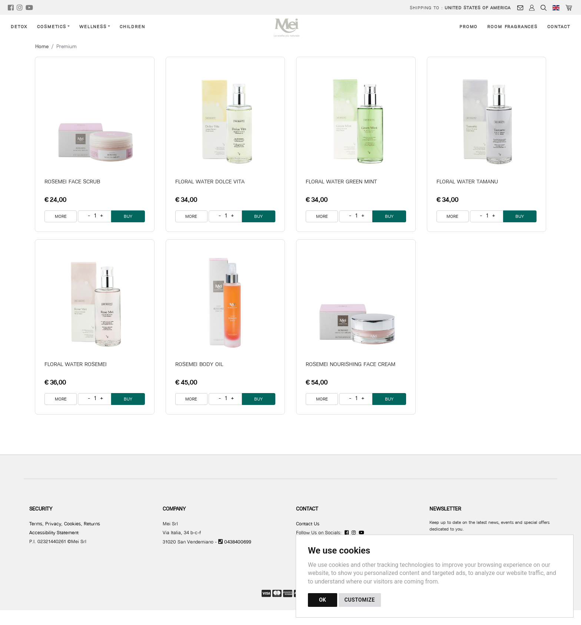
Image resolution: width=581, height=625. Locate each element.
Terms (35, 523)
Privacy (53, 523)
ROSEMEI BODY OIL (199, 364)
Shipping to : (460, 7)
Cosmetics (51, 26)
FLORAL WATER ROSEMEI (75, 364)
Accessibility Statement (54, 532)
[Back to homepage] (291, 28)
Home (42, 46)
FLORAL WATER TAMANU (467, 181)
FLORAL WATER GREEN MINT (341, 181)
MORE (61, 216)
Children (132, 26)
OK (322, 600)
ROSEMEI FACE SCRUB (72, 181)
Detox (19, 26)
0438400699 (237, 542)
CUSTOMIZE (360, 600)
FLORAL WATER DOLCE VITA (210, 181)
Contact (558, 26)
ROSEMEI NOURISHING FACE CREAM (350, 364)
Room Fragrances (512, 26)
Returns (92, 523)
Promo (468, 26)
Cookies (72, 523)
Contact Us (307, 523)
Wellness (93, 26)
